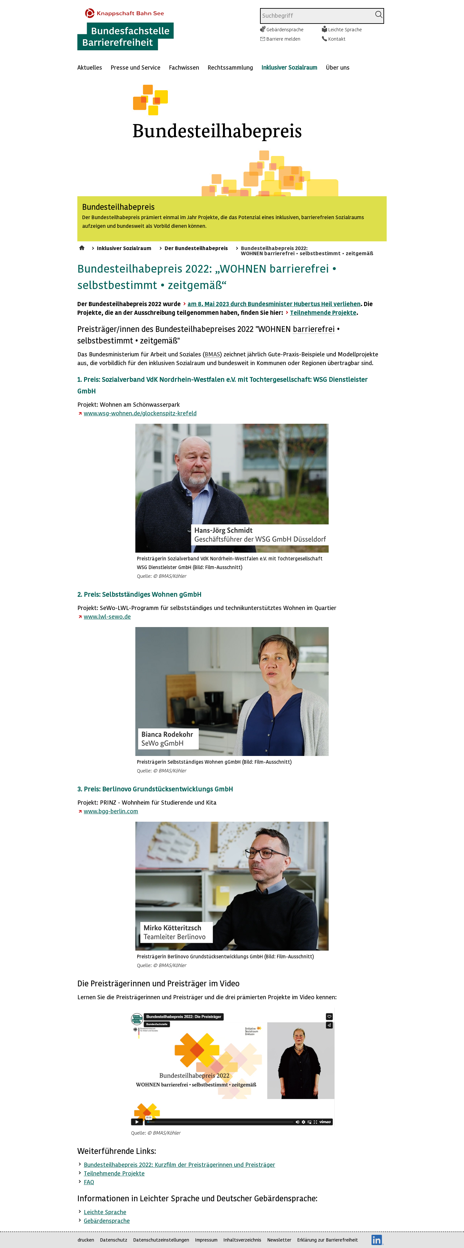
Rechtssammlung (230, 67)
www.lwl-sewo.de (107, 616)
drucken (86, 1240)
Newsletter (279, 1240)
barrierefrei (314, 329)
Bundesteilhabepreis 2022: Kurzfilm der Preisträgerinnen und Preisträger (179, 1164)
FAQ (89, 1181)
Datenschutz (113, 1240)
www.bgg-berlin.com (111, 811)
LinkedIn (377, 1240)
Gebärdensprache (285, 29)
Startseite (83, 247)
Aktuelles (89, 67)
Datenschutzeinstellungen (161, 1240)
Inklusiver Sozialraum (289, 67)
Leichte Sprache (345, 29)
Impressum (206, 1240)
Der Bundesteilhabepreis (196, 248)
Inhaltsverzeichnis (242, 1240)
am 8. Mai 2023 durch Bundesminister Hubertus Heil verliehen (274, 303)
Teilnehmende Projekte (323, 312)
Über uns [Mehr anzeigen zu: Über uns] (338, 67)
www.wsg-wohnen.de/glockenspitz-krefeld (140, 413)
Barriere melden (283, 39)
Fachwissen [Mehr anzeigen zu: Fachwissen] (184, 67)
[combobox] (316, 16)
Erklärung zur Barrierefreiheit (327, 1240)
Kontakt (336, 39)
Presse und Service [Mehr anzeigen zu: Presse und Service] (135, 67)
